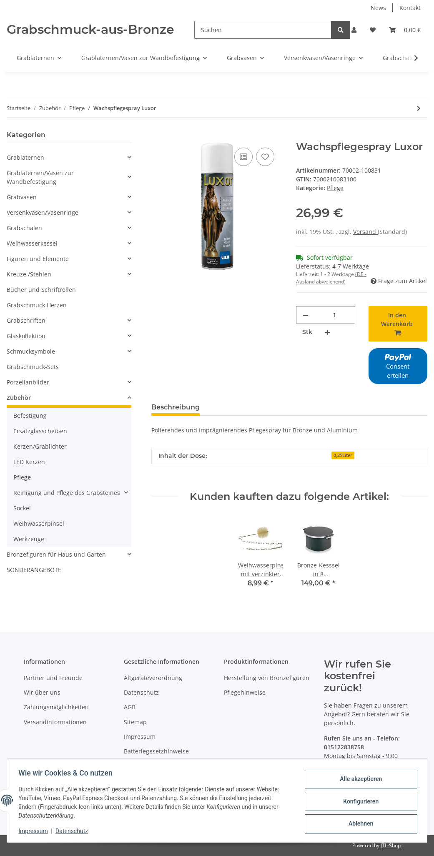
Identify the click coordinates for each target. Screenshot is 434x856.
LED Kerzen (29, 462)
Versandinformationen (55, 722)
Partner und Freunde (53, 678)
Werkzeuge (28, 539)
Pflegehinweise (245, 692)
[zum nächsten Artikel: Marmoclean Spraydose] (418, 108)
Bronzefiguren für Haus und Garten (56, 554)
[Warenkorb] (404, 29)
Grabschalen (24, 228)
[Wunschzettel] (372, 29)
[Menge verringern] (305, 315)
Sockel (22, 508)
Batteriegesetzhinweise (156, 751)
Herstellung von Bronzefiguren (266, 678)
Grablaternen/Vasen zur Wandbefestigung (40, 177)
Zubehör (19, 398)
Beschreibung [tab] (175, 407)
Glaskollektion (26, 336)
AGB (129, 707)
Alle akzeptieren (359, 779)
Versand (365, 232)
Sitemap (135, 722)
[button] (354, 29)
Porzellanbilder (28, 382)
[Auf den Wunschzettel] (265, 157)
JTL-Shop (391, 845)
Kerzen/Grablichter (40, 446)
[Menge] (334, 315)
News (378, 8)
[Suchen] (262, 30)
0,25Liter (343, 455)
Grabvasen (22, 197)
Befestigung (30, 415)
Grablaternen (25, 157)
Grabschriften (26, 320)
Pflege (335, 188)
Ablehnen (358, 823)
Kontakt (410, 8)
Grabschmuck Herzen (37, 305)
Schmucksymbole (31, 351)
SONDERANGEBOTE (34, 570)
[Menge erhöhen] (327, 332)
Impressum (140, 737)
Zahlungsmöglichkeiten (56, 707)
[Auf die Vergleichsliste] (243, 157)
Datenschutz (141, 692)
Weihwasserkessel (32, 243)
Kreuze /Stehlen (29, 274)
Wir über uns (42, 692)
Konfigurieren (358, 801)
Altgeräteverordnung (153, 678)
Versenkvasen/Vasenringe (42, 212)
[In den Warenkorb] (158, 136)
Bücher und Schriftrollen (41, 290)
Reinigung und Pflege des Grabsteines (66, 493)
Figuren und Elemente (38, 259)
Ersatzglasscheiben (40, 431)
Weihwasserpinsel (38, 523)
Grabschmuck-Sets (33, 367)
